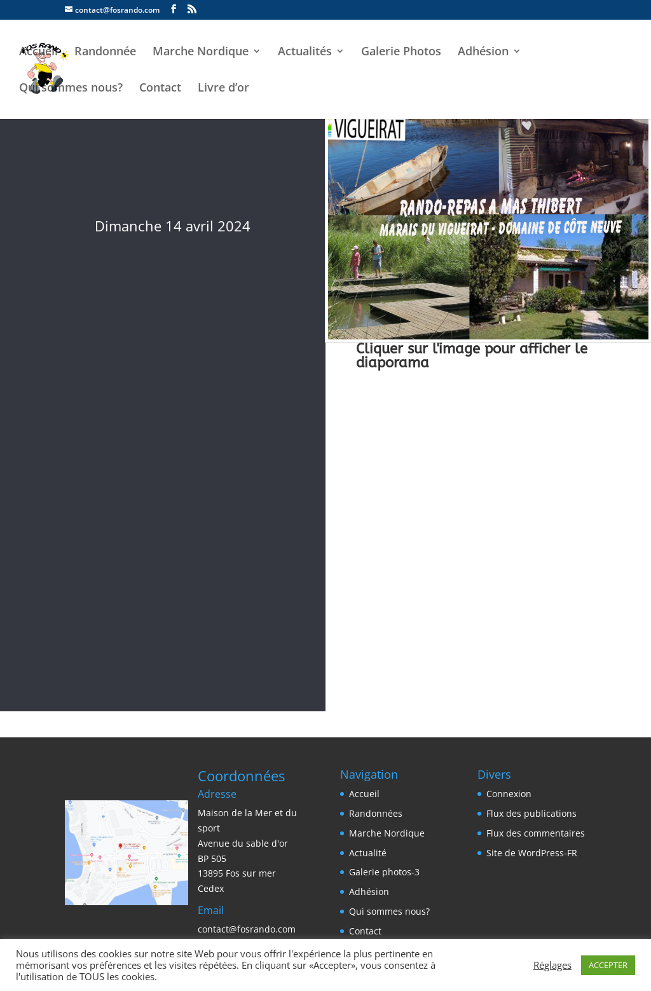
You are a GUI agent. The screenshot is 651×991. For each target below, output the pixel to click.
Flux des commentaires (535, 833)
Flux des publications (531, 813)
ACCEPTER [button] (608, 965)
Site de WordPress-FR (531, 853)
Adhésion (483, 52)
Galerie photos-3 (384, 872)
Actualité (368, 853)
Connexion (508, 794)
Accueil (38, 52)
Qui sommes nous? (71, 89)
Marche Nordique (201, 52)
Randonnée (105, 52)
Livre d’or (223, 89)
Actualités (305, 52)
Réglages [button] (552, 965)
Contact (160, 89)
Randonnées (375, 813)
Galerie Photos (401, 52)
